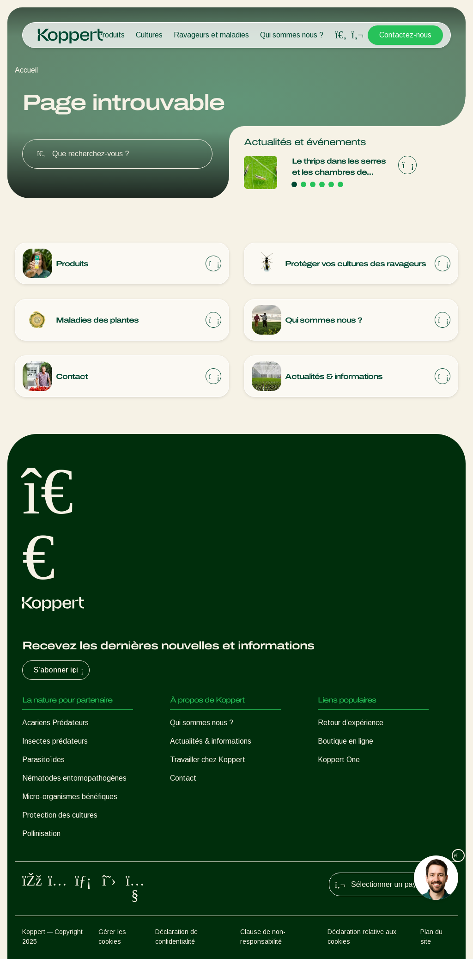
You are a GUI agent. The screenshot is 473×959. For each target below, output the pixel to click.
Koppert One (339, 760)
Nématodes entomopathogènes (74, 778)
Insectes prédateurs (55, 741)
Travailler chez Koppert (207, 760)
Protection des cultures (59, 815)
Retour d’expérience (350, 723)
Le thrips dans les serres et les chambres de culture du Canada (339, 167)
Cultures (149, 35)
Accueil (26, 70)
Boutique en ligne (345, 741)
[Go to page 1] (294, 184)
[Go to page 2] (303, 184)
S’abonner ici (59, 670)
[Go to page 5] (331, 184)
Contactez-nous (405, 35)
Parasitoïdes (43, 760)
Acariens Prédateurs (55, 723)
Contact (183, 778)
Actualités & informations (210, 741)
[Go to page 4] (322, 184)
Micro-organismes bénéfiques (69, 796)
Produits (111, 35)
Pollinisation (41, 833)
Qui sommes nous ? (291, 35)
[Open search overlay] (340, 35)
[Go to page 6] (340, 184)
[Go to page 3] (312, 184)
